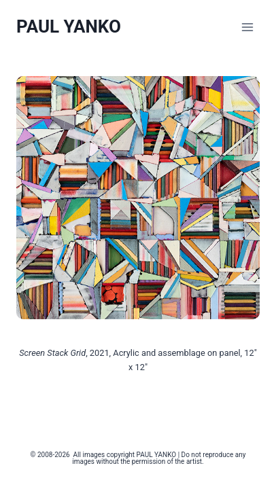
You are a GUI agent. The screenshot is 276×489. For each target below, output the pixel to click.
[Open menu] (247, 26)
